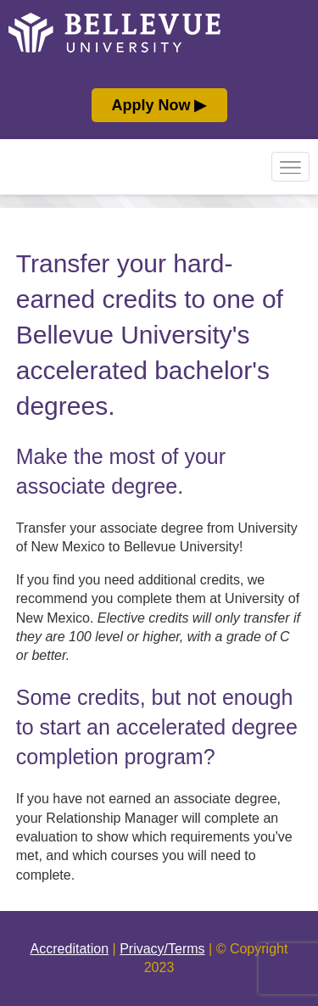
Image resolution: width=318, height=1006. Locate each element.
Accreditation (70, 949)
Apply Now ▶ (159, 105)
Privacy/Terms (162, 949)
